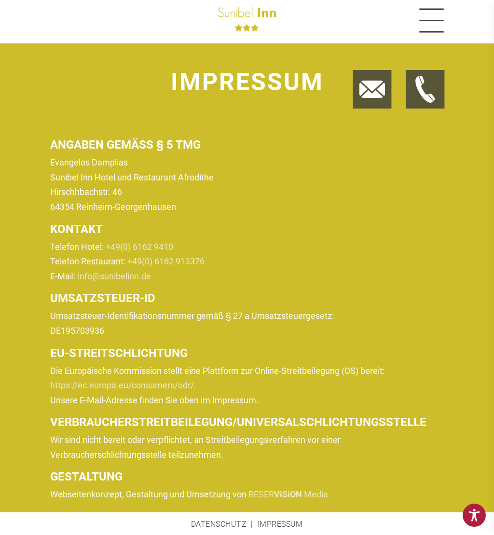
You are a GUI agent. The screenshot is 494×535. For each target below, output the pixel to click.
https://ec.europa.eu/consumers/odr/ (122, 385)
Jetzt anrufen (417, 71)
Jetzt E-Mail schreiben (368, 71)
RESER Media (288, 494)
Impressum (280, 524)
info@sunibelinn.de (114, 276)
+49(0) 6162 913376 (166, 261)
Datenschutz (219, 524)
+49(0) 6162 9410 (139, 247)
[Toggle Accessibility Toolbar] (474, 515)
